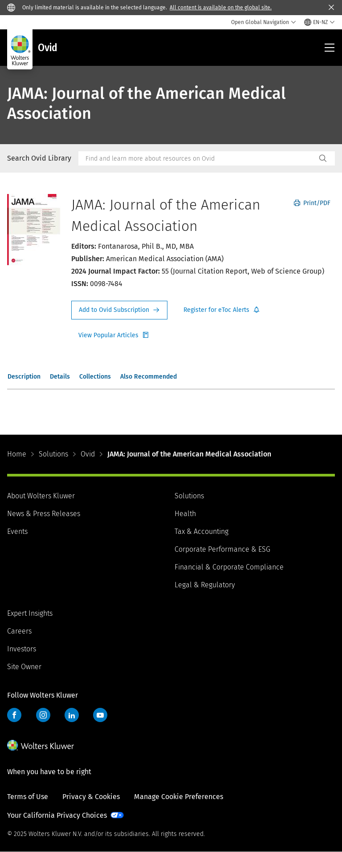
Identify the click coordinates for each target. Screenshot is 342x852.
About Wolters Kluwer (41, 496)
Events (17, 531)
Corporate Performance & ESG (222, 549)
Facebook (14, 715)
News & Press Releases (43, 513)
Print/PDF (312, 203)
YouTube (100, 715)
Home (16, 454)
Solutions (53, 454)
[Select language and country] (319, 22)
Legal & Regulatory (205, 585)
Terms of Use (27, 796)
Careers (19, 631)
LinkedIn (72, 715)
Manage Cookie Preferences (178, 796)
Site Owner (24, 666)
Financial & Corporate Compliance (229, 567)
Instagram (43, 715)
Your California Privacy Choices (57, 815)
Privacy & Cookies (91, 796)
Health (185, 513)
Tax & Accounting (201, 531)
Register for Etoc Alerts (221, 310)
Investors (21, 649)
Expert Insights (30, 613)
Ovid (88, 454)
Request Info (119, 310)
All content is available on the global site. (221, 7)
